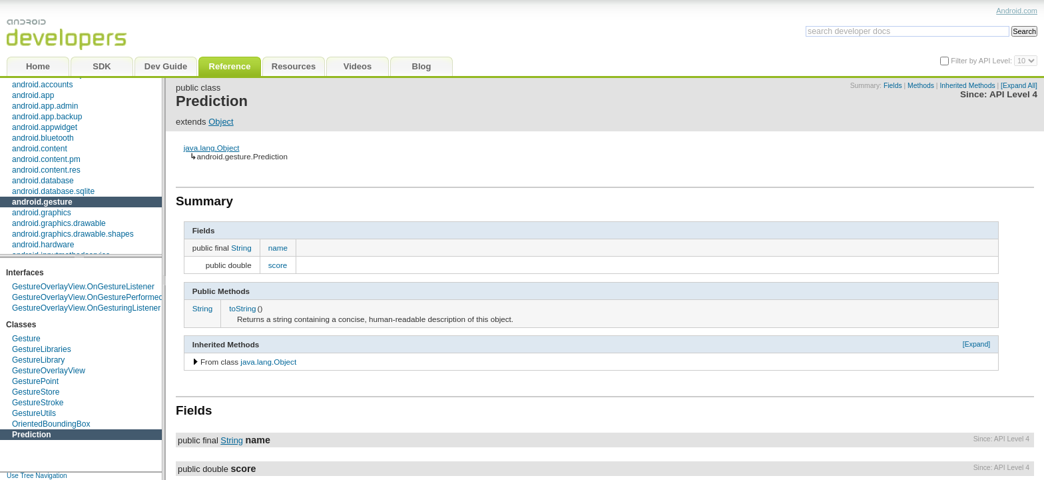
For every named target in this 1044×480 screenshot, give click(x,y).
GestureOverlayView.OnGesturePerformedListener (102, 297)
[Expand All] (1019, 85)
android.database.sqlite (53, 191)
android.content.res (46, 170)
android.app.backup (47, 116)
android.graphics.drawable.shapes (73, 234)
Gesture (26, 338)
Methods (921, 85)
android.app (33, 95)
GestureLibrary (38, 360)
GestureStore (35, 392)
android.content (39, 148)
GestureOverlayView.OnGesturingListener (86, 308)
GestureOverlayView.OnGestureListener (83, 286)
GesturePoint (35, 381)
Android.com (1016, 11)
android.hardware (43, 244)
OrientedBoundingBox (51, 424)
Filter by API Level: (982, 61)
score (278, 265)
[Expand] (977, 344)
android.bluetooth (43, 138)
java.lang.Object (212, 147)
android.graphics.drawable (59, 223)
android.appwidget (44, 127)
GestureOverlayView (48, 370)
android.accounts (42, 84)
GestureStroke (37, 402)
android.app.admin (45, 106)
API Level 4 (1013, 94)
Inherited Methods (967, 85)
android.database (43, 180)
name (278, 247)
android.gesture (42, 202)
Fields (893, 85)
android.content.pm (46, 159)
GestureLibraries (41, 349)
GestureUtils (34, 413)
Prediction (31, 434)
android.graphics (41, 212)
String (241, 247)
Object (221, 122)
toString (242, 308)
